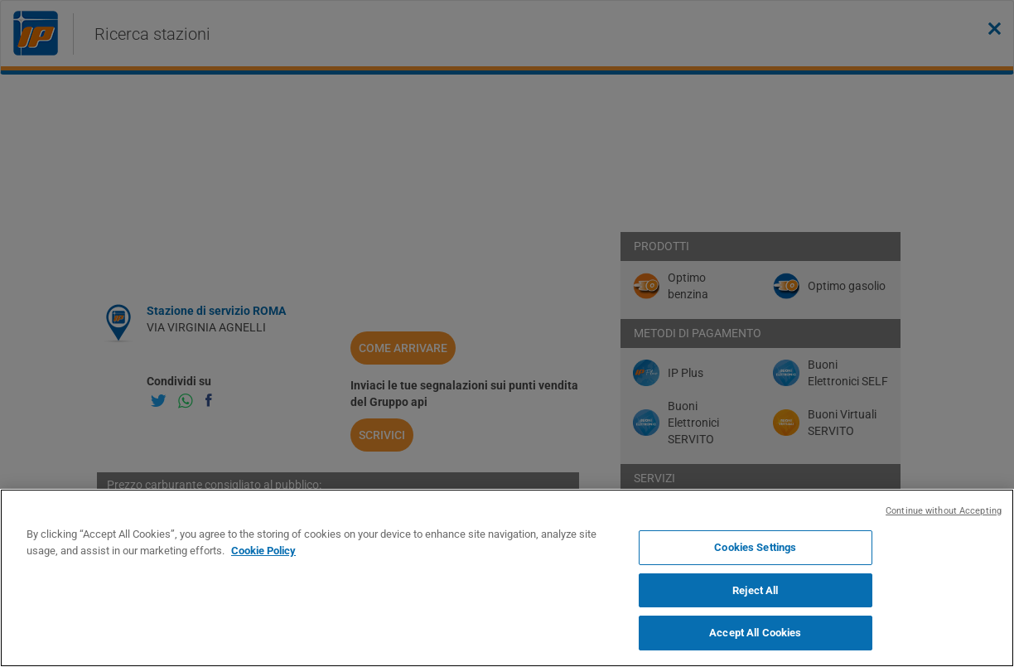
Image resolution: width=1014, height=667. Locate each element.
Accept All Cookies (755, 632)
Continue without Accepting (944, 510)
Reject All (755, 590)
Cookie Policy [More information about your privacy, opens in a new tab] (263, 550)
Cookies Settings (755, 547)
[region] (507, 578)
